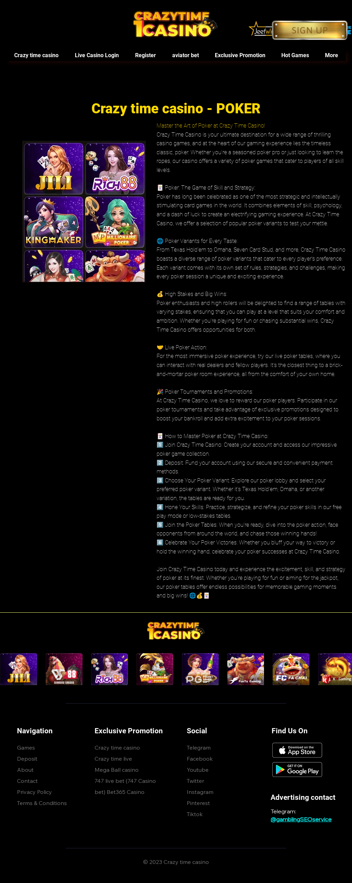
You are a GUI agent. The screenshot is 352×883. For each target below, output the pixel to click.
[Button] (310, 30)
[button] (295, 55)
